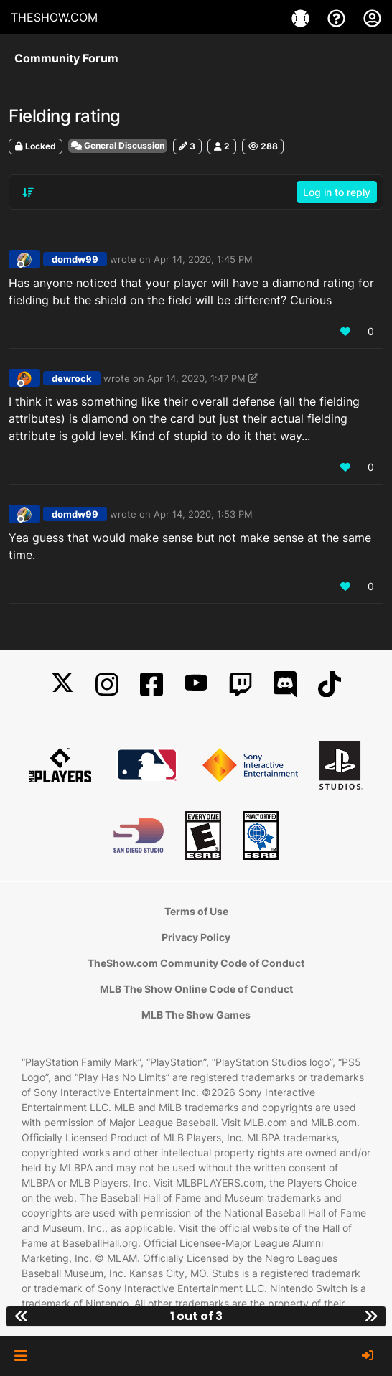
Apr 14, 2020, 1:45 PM (203, 259)
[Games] (302, 17)
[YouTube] (196, 684)
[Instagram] (106, 684)
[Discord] (285, 684)
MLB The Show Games (196, 1014)
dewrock (72, 378)
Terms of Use (196, 911)
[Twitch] (240, 684)
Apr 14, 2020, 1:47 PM (196, 378)
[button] (20, 1356)
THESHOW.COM (54, 17)
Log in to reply (336, 192)
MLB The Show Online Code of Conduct (196, 989)
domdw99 (75, 259)
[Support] (338, 17)
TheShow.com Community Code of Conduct (196, 963)
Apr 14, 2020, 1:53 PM (203, 514)
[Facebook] (151, 684)
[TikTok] (329, 684)
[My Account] (372, 17)
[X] (62, 684)
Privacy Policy (196, 937)
